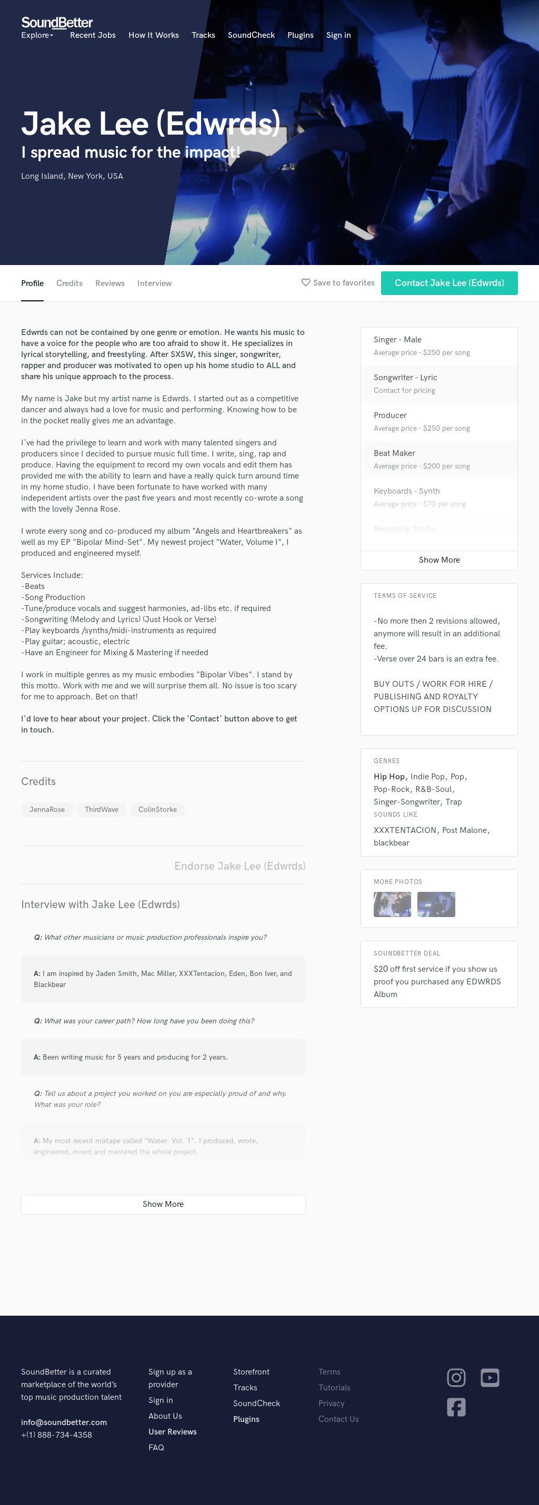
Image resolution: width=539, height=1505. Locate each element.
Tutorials (334, 1388)
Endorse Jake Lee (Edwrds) (240, 866)
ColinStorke (157, 809)
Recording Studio (405, 529)
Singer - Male (398, 340)
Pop (457, 777)
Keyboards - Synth (407, 491)
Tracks (203, 35)
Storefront (251, 1372)
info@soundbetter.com (64, 1423)
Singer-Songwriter (407, 802)
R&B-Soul (433, 790)
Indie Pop (428, 777)
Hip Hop (389, 777)
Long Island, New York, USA (72, 176)
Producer (390, 416)
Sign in (338, 35)
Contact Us (338, 1420)
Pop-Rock (392, 790)
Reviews (110, 284)
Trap (453, 802)
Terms (329, 1372)
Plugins (300, 35)
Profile (32, 284)
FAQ (156, 1448)
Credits (69, 284)
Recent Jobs (93, 35)
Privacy (331, 1404)
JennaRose (47, 809)
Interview (154, 284)
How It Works (153, 35)
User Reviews (172, 1432)
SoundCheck (251, 35)
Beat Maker (394, 454)
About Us (165, 1416)
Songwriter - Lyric (405, 378)
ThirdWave (101, 809)
